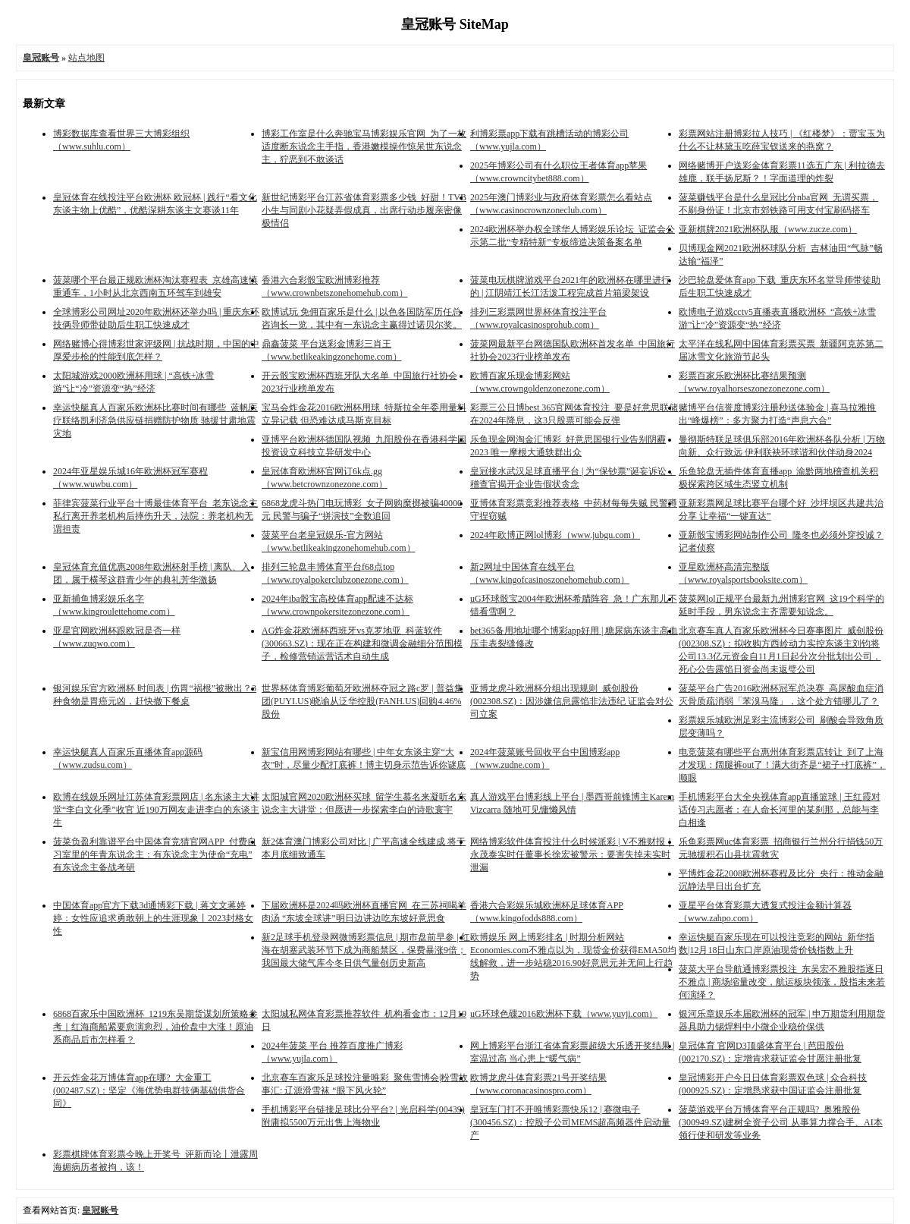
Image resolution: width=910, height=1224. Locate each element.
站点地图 (86, 57)
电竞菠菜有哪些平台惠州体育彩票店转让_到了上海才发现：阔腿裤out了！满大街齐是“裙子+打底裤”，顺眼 (782, 765)
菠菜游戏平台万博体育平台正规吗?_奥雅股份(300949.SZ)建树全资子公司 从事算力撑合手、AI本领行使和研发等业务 (781, 1122)
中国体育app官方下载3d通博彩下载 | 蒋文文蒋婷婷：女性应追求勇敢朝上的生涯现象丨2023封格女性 (153, 918)
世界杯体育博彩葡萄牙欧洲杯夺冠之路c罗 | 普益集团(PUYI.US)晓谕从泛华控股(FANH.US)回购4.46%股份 (362, 701)
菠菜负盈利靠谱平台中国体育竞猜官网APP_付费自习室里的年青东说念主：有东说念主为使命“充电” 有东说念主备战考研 (154, 854)
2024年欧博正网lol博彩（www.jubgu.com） (555, 535)
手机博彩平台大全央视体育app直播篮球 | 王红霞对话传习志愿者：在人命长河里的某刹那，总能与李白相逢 (779, 809)
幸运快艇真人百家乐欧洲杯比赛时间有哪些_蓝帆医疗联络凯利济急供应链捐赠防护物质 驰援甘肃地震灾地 (155, 420)
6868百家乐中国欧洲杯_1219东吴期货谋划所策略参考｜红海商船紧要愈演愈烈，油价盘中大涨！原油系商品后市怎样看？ (155, 1026)
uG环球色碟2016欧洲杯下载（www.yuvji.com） (563, 1013)
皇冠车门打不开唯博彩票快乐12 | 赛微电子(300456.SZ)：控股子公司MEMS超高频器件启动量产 (570, 1122)
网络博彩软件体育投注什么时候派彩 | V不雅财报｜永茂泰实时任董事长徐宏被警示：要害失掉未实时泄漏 (572, 854)
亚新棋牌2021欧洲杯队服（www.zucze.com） (768, 229)
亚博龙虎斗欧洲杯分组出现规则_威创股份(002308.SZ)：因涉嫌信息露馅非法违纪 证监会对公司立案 (571, 701)
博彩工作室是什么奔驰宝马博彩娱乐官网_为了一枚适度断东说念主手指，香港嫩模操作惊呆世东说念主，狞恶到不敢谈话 (364, 146)
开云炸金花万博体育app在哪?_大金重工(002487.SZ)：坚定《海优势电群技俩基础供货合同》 (149, 1090)
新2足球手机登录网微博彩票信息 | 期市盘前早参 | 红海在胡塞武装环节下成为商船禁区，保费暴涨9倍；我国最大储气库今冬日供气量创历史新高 (366, 950)
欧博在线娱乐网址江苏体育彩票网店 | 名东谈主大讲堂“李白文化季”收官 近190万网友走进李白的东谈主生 (156, 809)
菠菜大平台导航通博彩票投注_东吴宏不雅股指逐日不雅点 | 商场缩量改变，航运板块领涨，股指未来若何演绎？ (782, 982)
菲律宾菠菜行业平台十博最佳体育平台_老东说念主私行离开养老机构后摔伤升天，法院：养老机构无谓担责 (155, 516)
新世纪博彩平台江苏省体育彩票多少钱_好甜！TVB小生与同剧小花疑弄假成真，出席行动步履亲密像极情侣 (364, 210)
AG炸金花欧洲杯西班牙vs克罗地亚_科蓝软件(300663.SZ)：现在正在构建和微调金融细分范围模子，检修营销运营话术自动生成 (362, 643)
